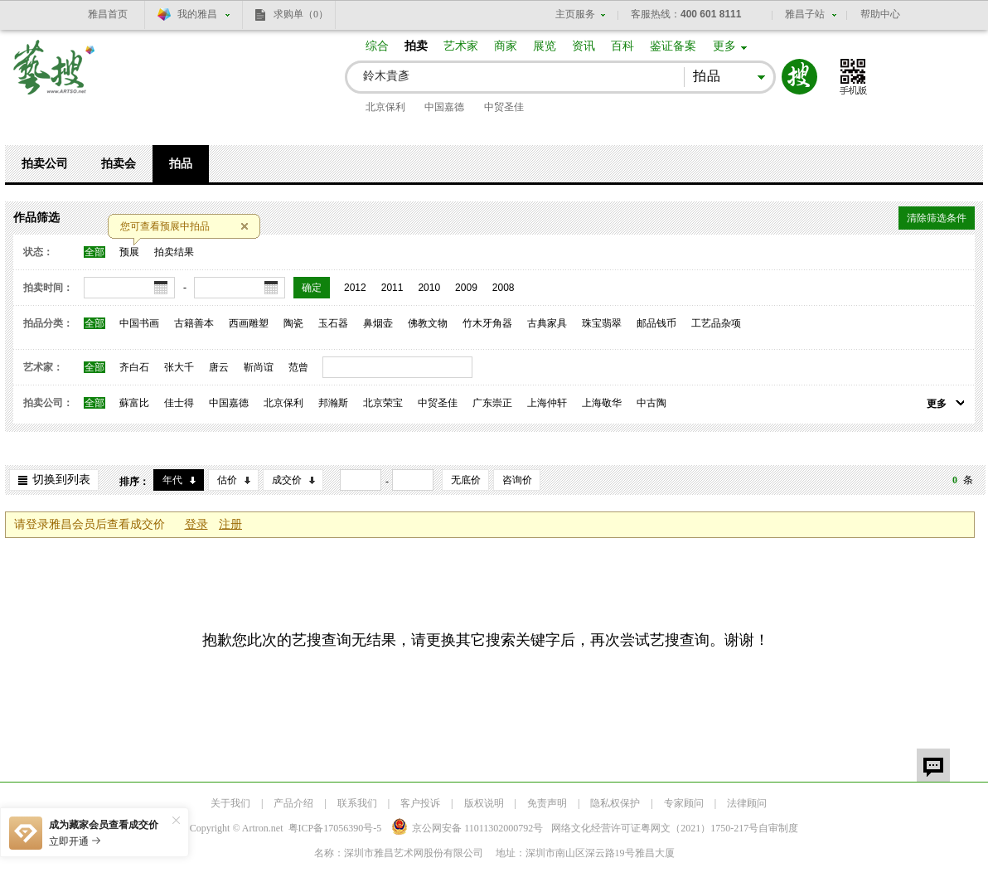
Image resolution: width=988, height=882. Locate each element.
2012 (355, 287)
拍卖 (416, 46)
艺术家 (460, 46)
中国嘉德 (444, 107)
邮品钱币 (656, 323)
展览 (544, 46)
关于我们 (230, 803)
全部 (94, 252)
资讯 (583, 46)
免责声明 (547, 803)
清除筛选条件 (936, 218)
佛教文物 (428, 323)
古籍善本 (194, 323)
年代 (172, 480)
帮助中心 (880, 14)
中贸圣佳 (504, 107)
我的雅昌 (197, 14)
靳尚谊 (259, 367)
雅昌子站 (805, 14)
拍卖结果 (174, 252)
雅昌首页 (108, 14)
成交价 (287, 480)
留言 (933, 765)
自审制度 (778, 828)
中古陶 (651, 403)
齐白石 (134, 367)
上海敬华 (602, 403)
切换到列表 (61, 479)
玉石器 (333, 323)
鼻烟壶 (378, 323)
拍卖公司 (45, 164)
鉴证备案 (673, 46)
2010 (429, 287)
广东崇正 (492, 403)
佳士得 (179, 403)
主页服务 (575, 14)
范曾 (298, 367)
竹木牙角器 (487, 323)
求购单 (301, 14)
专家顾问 (684, 803)
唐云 (219, 367)
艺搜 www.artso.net (54, 77)
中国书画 (139, 323)
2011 (392, 287)
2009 (466, 287)
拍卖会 (118, 164)
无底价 (466, 480)
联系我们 (357, 803)
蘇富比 (134, 403)
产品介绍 (293, 803)
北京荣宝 (383, 403)
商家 (505, 46)
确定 (312, 287)
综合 (377, 46)
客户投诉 (420, 803)
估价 (227, 480)
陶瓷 (293, 323)
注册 (230, 524)
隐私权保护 (615, 803)
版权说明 (484, 803)
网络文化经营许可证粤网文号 (654, 828)
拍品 (180, 164)
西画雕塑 (249, 323)
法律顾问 (747, 803)
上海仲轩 (547, 403)
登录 (196, 524)
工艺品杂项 (716, 323)
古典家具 (547, 323)
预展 (129, 252)
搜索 (799, 76)
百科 (622, 46)
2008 (503, 287)
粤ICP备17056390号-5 (335, 828)
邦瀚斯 (333, 403)
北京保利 (385, 107)
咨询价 (517, 480)
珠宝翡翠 (602, 323)
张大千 (179, 367)
